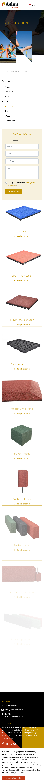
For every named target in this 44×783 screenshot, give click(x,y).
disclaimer (11, 186)
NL (32, 5)
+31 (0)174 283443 (11, 705)
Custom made (11, 121)
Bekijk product (23, 239)
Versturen (15, 191)
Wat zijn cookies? (16, 773)
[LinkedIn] (7, 744)
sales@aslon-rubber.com (14, 710)
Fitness (8, 87)
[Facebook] (3, 744)
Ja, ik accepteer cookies (13, 778)
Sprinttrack (10, 92)
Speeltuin (9, 106)
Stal (6, 111)
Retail (7, 96)
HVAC (7, 116)
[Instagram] (10, 744)
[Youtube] (14, 744)
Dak (6, 101)
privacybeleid (30, 183)
